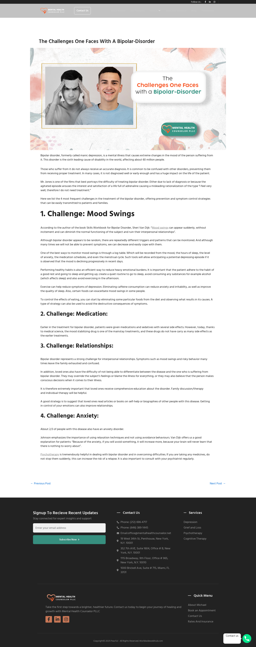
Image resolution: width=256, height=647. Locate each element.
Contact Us (229, 616)
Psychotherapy (49, 454)
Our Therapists (137, 11)
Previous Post (40, 483)
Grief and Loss (159, 528)
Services (155, 11)
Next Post (218, 483)
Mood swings (160, 227)
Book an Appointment (236, 610)
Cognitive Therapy (161, 539)
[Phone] (246, 638)
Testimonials (208, 11)
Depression (157, 522)
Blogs (194, 11)
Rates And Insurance (176, 11)
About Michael (118, 11)
